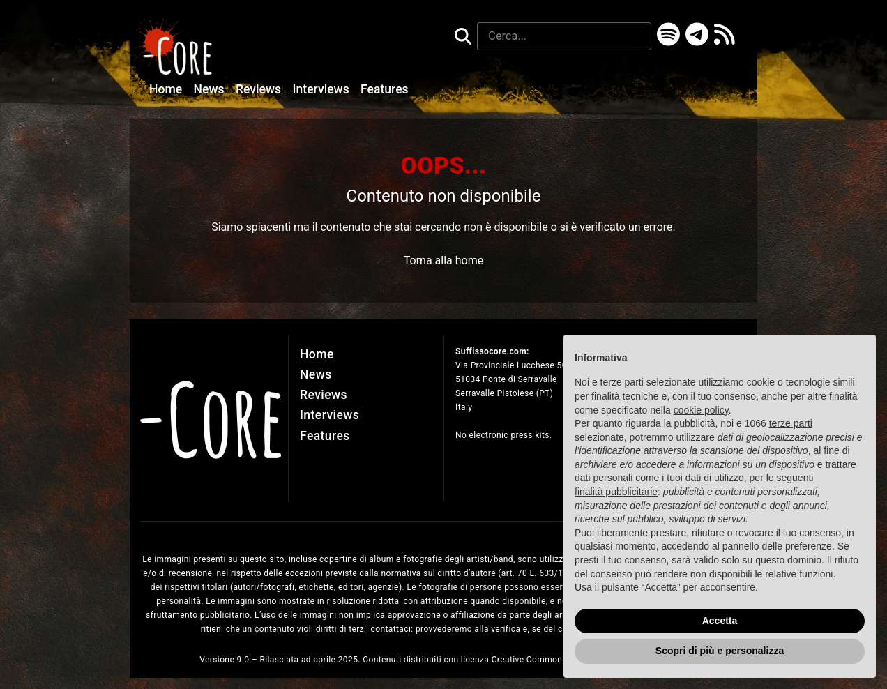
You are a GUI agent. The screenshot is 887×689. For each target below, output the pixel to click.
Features (385, 89)
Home (167, 89)
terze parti (790, 423)
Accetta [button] (720, 620)
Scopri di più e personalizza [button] (719, 650)
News (210, 89)
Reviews (260, 89)
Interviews (323, 89)
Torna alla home (443, 260)
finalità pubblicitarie (616, 491)
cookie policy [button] (701, 410)
